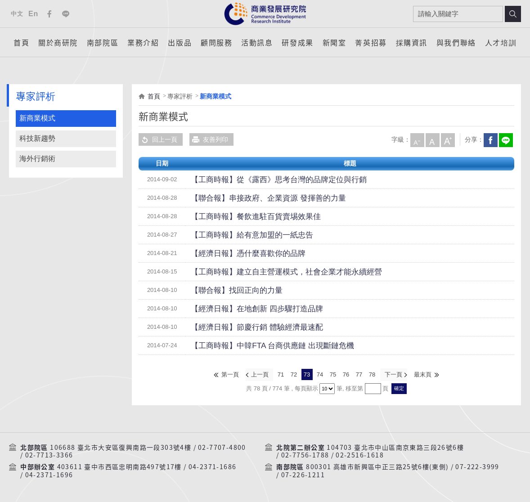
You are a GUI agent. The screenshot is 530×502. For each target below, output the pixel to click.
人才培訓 (501, 42)
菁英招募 (370, 42)
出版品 (180, 42)
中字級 (432, 139)
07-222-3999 (477, 466)
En (33, 14)
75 (333, 374)
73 (307, 374)
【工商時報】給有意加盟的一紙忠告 (241, 234)
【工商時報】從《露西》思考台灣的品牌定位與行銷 (263, 179)
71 (281, 374)
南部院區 (102, 42)
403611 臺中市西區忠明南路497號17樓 (119, 466)
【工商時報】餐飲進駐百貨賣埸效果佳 (244, 216)
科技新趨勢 (37, 138)
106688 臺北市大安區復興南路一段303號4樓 (120, 446)
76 (346, 374)
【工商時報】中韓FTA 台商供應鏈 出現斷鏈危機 (258, 345)
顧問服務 (216, 42)
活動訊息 (257, 42)
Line (66, 14)
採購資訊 (411, 42)
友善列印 (208, 139)
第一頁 (231, 374)
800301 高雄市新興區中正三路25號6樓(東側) (377, 466)
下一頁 (393, 374)
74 (320, 374)
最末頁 (422, 374)
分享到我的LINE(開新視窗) (505, 139)
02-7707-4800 (222, 446)
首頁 (21, 42)
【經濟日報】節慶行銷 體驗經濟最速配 (245, 327)
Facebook (49, 14)
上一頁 (260, 374)
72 (294, 374)
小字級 (416, 139)
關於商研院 (58, 42)
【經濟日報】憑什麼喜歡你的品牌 (238, 253)
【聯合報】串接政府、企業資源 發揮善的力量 (255, 198)
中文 (17, 13)
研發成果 (297, 42)
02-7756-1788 (305, 454)
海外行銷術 (37, 158)
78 (372, 374)
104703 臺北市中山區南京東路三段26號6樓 (395, 446)
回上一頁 (158, 139)
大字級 (447, 139)
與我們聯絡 (456, 42)
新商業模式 (37, 118)
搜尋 (513, 14)
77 (359, 374)
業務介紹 (143, 42)
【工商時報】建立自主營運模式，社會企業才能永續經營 (269, 271)
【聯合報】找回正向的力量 (228, 290)
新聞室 (334, 42)
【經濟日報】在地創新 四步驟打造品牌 (245, 308)
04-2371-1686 (213, 466)
